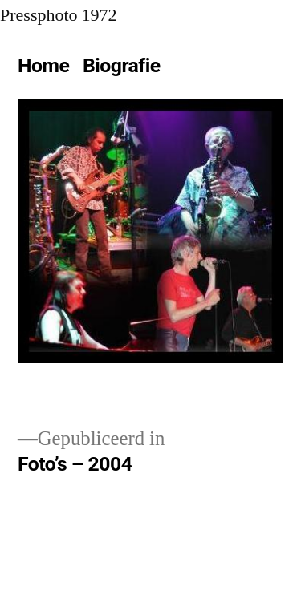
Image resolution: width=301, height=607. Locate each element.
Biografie (122, 65)
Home (43, 65)
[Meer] (183, 69)
